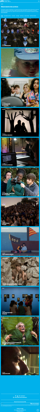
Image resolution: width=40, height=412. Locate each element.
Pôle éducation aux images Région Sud (5, 1)
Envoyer (35, 403)
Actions (17, 15)
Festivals (22, 15)
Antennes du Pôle (7, 15)
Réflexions (27, 15)
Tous (2, 15)
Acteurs (13, 15)
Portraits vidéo (33, 15)
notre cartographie (4, 12)
